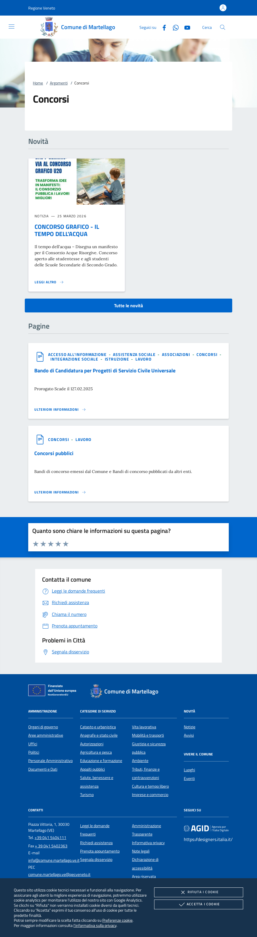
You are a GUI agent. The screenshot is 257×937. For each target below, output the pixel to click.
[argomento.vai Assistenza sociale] (134, 354)
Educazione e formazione (101, 760)
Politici (33, 752)
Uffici (32, 744)
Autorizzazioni (91, 744)
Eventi (189, 778)
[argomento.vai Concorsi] (207, 354)
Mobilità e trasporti (148, 735)
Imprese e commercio (150, 794)
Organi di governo (43, 727)
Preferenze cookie (117, 920)
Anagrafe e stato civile (99, 735)
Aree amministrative (45, 735)
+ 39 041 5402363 (51, 846)
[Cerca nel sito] (222, 27)
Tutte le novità (128, 305)
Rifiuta (198, 892)
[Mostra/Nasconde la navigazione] (11, 26)
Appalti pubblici (92, 769)
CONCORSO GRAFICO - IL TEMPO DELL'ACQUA (67, 230)
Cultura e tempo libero (150, 786)
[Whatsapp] (173, 27)
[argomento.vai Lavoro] (143, 359)
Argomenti (59, 83)
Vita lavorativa (144, 727)
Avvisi (189, 735)
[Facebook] (162, 27)
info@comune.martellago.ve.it (54, 860)
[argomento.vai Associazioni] (176, 354)
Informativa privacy (148, 843)
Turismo (87, 794)
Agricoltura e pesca (96, 752)
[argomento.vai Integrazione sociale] (74, 359)
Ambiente (140, 760)
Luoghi (189, 770)
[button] (41, 8)
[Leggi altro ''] (60, 409)
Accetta (198, 904)
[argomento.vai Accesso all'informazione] (78, 354)
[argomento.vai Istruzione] (117, 359)
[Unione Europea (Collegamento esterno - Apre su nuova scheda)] (54, 691)
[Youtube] (185, 27)
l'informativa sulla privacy (94, 925)
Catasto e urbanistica (98, 727)
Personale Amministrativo (50, 760)
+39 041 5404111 (50, 837)
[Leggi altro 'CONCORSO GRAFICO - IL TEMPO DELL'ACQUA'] (49, 282)
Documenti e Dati (42, 769)
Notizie (189, 727)
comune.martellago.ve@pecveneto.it (59, 874)
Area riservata (144, 876)
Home (38, 83)
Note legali (141, 851)
